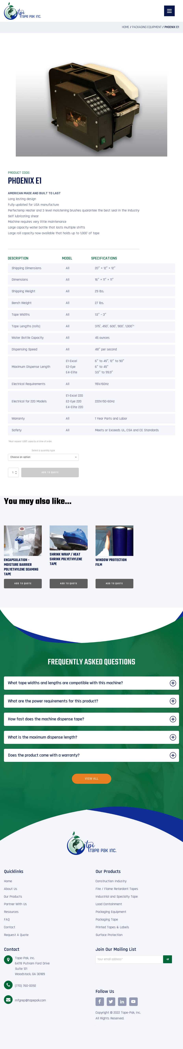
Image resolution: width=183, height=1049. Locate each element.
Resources (11, 911)
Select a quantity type (43, 450)
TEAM (99, 1025)
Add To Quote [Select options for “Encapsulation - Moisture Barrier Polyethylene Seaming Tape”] (23, 583)
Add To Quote (50, 472)
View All (91, 778)
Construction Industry (111, 881)
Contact (9, 927)
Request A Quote (16, 935)
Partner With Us (15, 904)
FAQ (7, 919)
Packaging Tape (107, 919)
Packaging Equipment (147, 27)
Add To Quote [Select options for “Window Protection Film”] (114, 583)
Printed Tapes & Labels (112, 927)
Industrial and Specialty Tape (117, 896)
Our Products (13, 896)
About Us (10, 889)
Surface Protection (109, 935)
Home (125, 27)
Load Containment (109, 904)
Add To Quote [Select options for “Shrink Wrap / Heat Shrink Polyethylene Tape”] (68, 583)
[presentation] (129, 975)
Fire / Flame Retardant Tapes (117, 889)
